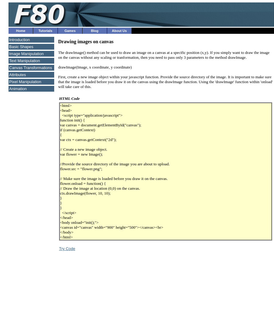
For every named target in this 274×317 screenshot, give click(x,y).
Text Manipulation (24, 60)
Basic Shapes (21, 46)
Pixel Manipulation (25, 81)
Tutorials (45, 31)
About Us (119, 31)
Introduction (19, 39)
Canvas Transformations (30, 67)
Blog (94, 31)
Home (21, 31)
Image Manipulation (26, 53)
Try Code (67, 248)
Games (70, 31)
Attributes (17, 74)
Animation (18, 88)
